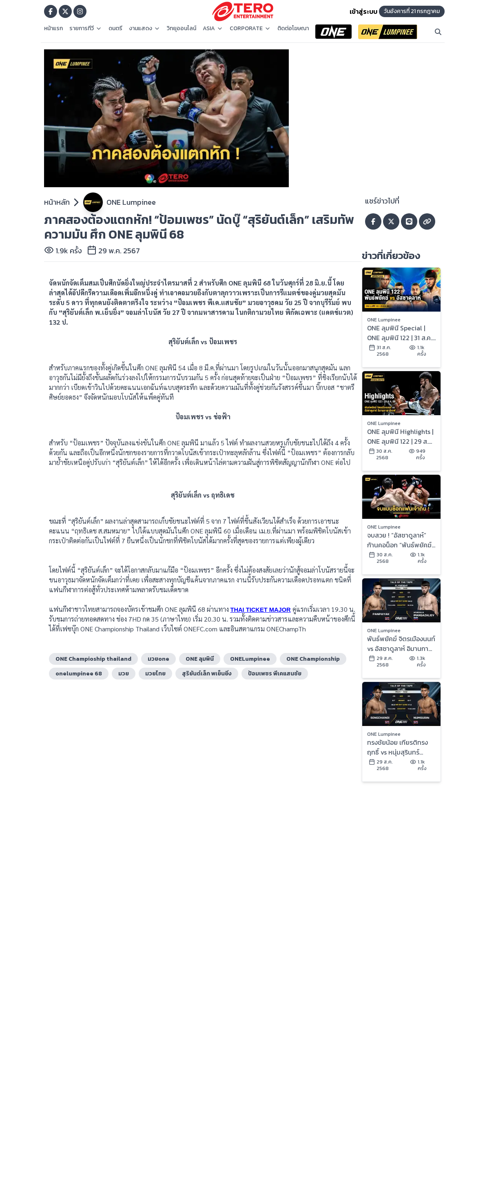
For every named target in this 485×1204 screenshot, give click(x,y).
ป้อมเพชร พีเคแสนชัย (274, 673)
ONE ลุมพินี (200, 659)
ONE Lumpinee (131, 202)
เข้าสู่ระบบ (363, 11)
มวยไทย (155, 673)
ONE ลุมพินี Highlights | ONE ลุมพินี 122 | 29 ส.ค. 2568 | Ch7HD (400, 436)
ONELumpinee (250, 659)
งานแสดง (144, 28)
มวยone (158, 659)
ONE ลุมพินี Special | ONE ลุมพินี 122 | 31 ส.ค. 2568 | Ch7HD (399, 333)
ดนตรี (115, 28)
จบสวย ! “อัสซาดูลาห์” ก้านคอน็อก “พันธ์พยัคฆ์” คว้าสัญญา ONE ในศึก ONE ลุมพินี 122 (400, 540)
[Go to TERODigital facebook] (50, 11)
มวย (123, 673)
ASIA (213, 28)
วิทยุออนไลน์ (181, 28)
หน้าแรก (53, 28)
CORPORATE (250, 28)
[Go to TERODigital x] (65, 11)
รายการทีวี (85, 28)
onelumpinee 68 (78, 673)
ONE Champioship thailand (93, 659)
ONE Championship (313, 659)
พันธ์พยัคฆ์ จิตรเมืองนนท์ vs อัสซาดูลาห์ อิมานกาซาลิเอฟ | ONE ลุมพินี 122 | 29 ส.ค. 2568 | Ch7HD (401, 643)
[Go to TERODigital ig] (79, 11)
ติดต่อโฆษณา (293, 28)
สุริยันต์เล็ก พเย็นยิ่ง (207, 673)
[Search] (438, 32)
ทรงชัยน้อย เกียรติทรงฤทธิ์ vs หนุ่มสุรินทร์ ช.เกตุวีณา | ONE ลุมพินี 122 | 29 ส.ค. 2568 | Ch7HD (399, 747)
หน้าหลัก (57, 202)
